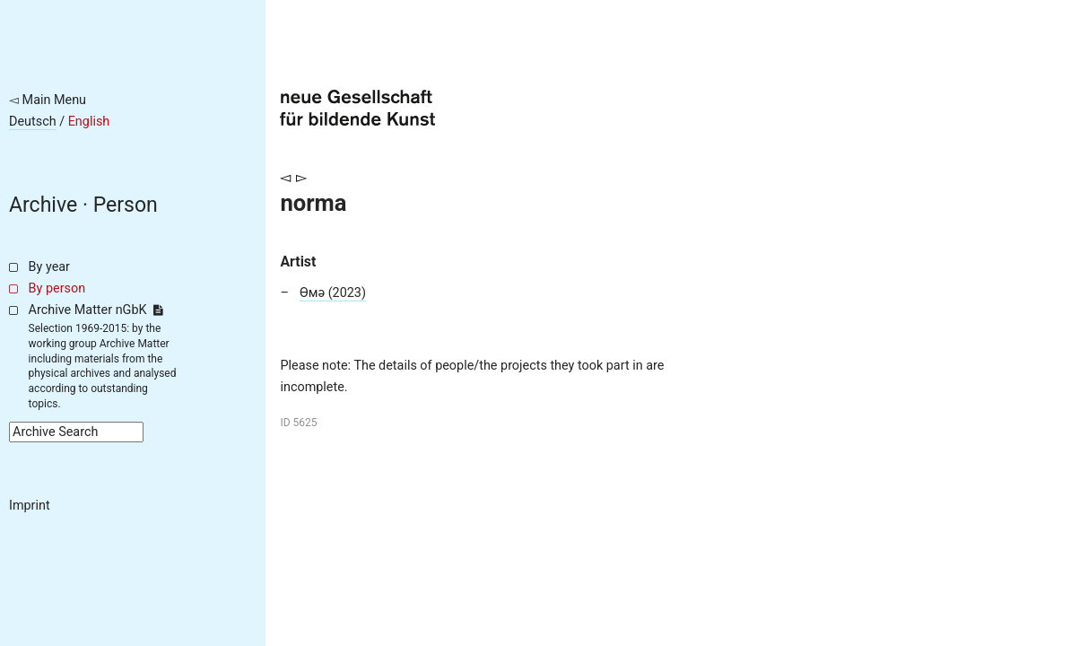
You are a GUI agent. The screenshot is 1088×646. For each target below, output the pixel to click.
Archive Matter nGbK (96, 310)
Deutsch (33, 121)
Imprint (29, 505)
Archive (43, 205)
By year (49, 267)
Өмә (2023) (333, 293)
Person (125, 205)
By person (57, 288)
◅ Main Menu (47, 100)
